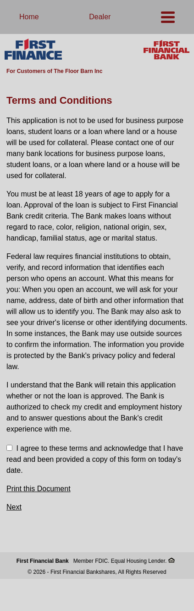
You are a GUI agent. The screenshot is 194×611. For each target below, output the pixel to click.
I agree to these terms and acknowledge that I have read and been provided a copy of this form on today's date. (94, 459)
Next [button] (14, 507)
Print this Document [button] (38, 489)
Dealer (100, 17)
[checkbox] (9, 448)
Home (29, 17)
